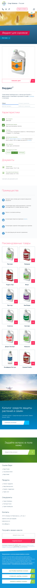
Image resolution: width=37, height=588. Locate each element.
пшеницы (31, 96)
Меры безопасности (8, 486)
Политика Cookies (6, 563)
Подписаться (17, 541)
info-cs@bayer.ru (6, 524)
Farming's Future (7, 503)
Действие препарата (6, 106)
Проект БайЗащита (8, 506)
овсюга (25, 219)
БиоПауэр (27, 305)
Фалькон (27, 346)
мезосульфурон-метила (15, 138)
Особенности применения (24, 106)
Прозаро (10, 264)
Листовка (6, 38)
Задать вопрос (22, 9)
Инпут (27, 284)
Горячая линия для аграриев (18, 520)
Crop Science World (7, 471)
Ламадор (27, 264)
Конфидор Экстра (10, 367)
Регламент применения (23, 103)
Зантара (27, 326)
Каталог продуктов (8, 483)
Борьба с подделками (8, 489)
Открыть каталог (10, 422)
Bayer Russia (6, 469)
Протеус (10, 305)
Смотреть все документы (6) (10, 178)
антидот (29, 140)
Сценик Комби (27, 367)
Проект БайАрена (7, 501)
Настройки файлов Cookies (18, 571)
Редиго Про (10, 284)
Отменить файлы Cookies (18, 576)
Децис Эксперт (10, 346)
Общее (4, 103)
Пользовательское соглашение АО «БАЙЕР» (22, 563)
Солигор (10, 326)
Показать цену (16, 80)
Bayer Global (6, 474)
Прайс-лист (6, 491)
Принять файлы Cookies (18, 581)
